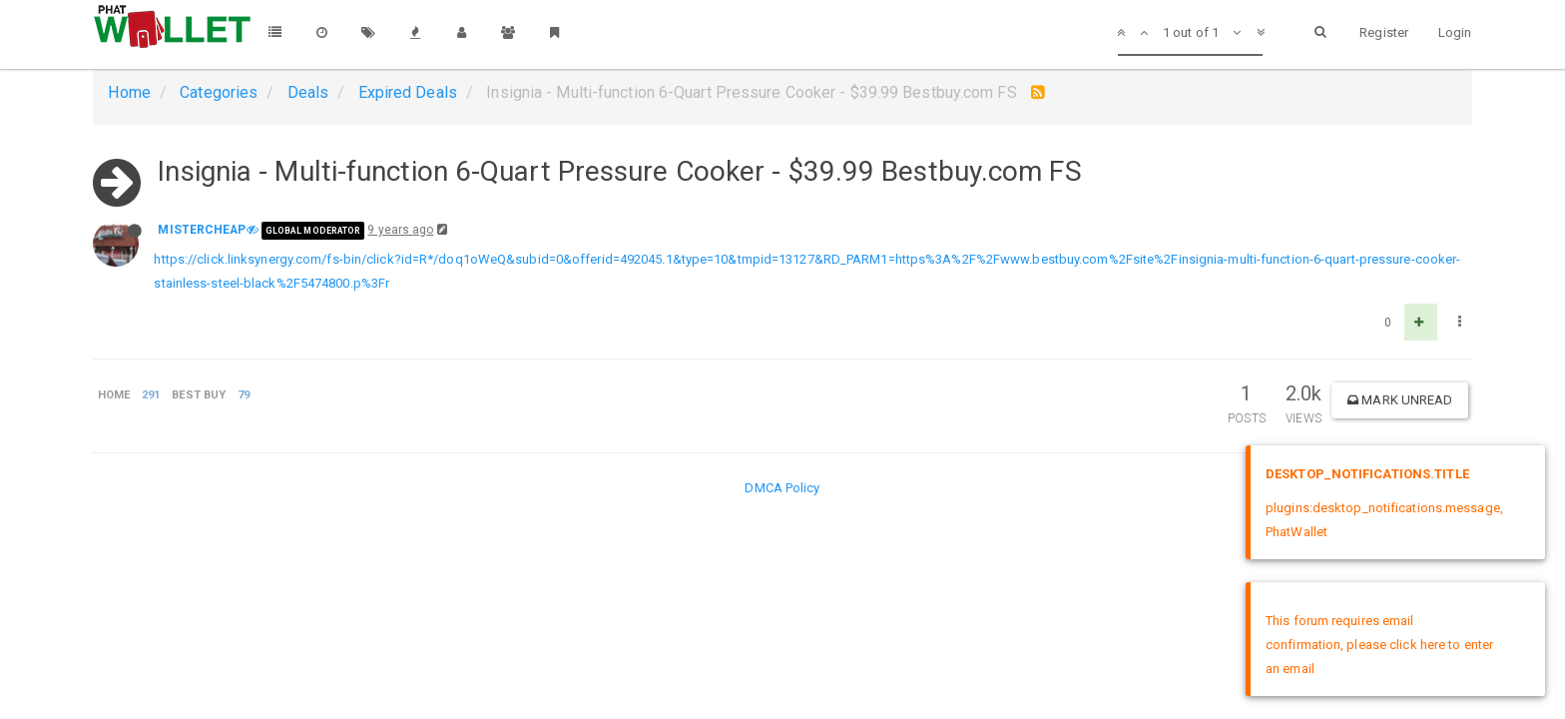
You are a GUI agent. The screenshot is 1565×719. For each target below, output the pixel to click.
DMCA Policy (782, 487)
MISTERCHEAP (202, 230)
